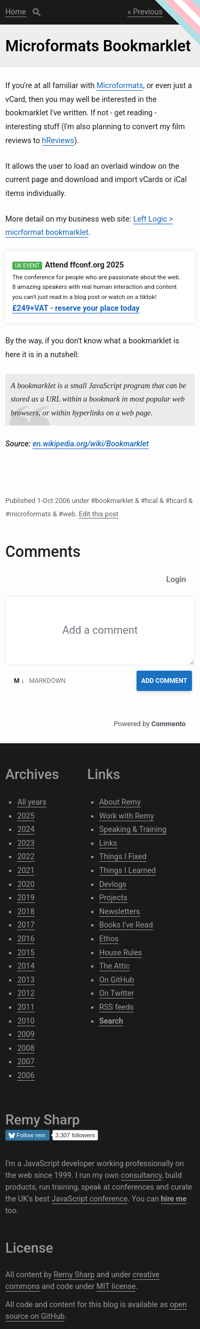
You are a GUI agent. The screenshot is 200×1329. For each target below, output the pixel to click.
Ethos (108, 938)
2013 (25, 980)
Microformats (120, 85)
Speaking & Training (132, 829)
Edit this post (98, 514)
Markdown (40, 681)
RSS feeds (116, 1007)
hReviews (58, 140)
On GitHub (116, 980)
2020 (25, 884)
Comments (43, 551)
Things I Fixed (123, 856)
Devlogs (112, 884)
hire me (174, 1199)
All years (31, 802)
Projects (113, 897)
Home (15, 12)
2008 (25, 1048)
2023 (25, 843)
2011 (25, 1007)
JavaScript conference (90, 1199)
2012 (25, 993)
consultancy (141, 1175)
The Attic (114, 966)
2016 (25, 938)
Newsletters (119, 911)
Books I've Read (126, 925)
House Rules (120, 952)
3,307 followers (75, 1135)
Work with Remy (126, 816)
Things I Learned (127, 870)
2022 (25, 856)
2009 (25, 1034)
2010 (25, 1021)
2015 (25, 952)
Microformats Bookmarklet (98, 46)
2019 (25, 897)
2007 (25, 1061)
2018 (25, 911)
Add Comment (164, 681)
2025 (25, 816)
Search (36, 12)
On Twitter (116, 993)
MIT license (116, 1286)
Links (108, 843)
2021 (25, 870)
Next (181, 12)
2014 (25, 966)
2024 (25, 829)
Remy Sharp (74, 1274)
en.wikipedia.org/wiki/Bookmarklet (91, 444)
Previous (148, 12)
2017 (25, 925)
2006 (25, 1075)
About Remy (120, 802)
